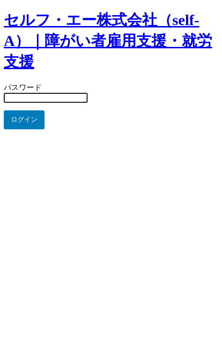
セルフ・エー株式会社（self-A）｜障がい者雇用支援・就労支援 (108, 40)
